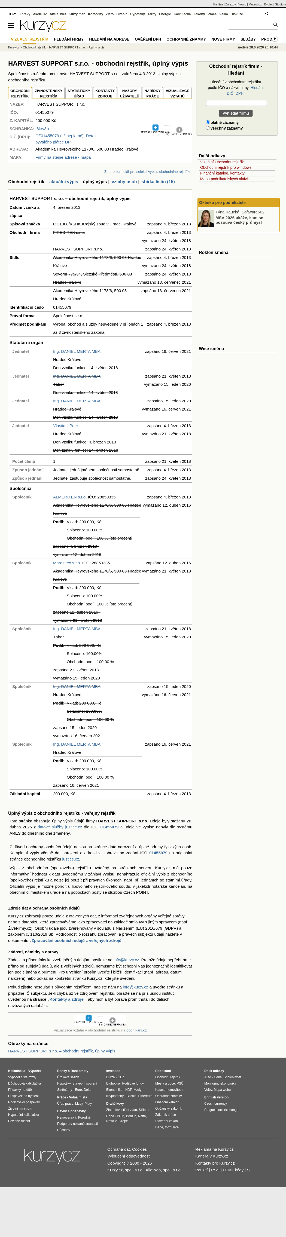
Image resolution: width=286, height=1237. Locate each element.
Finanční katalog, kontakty (222, 173)
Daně (159, 1127)
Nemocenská (66, 1117)
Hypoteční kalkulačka (23, 1115)
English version (216, 1097)
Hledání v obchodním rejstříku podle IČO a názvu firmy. (236, 88)
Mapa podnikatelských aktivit (224, 179)
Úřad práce (65, 1104)
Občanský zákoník (168, 1108)
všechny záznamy (224, 128)
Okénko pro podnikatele (222, 202)
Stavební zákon (166, 1121)
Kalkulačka (182, 14)
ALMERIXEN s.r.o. (70, 497)
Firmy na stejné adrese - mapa (63, 157)
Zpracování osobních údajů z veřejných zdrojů (76, 940)
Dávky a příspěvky (71, 1111)
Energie (165, 14)
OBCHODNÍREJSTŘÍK (20, 93)
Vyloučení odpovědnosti (129, 1156)
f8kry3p (42, 128)
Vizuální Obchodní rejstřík (222, 162)
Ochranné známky (186, 39)
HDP (128, 1090)
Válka (223, 14)
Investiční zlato (126, 1110)
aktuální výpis (63, 181)
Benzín (131, 1116)
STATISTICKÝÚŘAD (79, 93)
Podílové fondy (133, 1083)
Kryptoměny (115, 1096)
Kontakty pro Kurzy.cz (215, 1163)
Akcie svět (58, 14)
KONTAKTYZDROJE (105, 93)
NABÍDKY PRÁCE (152, 93)
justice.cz (70, 859)
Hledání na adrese (109, 39)
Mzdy (79, 1104)
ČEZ (121, 1077)
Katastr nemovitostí (169, 1090)
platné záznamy (222, 122)
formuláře (172, 1127)
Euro (78, 1090)
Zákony (199, 14)
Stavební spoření (84, 1083)
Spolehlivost (232, 1077)
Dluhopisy (113, 1083)
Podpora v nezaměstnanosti (77, 1124)
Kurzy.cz (13, 47)
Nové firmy (223, 39)
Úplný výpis (96, 47)
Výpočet (34, 1071)
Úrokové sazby (68, 1077)
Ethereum (145, 1096)
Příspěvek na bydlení (23, 1096)
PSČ (180, 1083)
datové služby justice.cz (60, 827)
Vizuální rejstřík (29, 39)
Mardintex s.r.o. (67, 563)
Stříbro (143, 1110)
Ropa (110, 1116)
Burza (110, 1077)
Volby (208, 1090)
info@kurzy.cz (126, 959)
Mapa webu (222, 1090)
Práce (212, 14)
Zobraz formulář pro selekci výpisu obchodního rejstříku (147, 172)
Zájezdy (230, 4)
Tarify (152, 14)
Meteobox (255, 4)
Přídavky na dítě (20, 1090)
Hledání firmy (69, 39)
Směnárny (64, 1090)
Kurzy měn (77, 14)
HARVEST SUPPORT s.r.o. (67, 47)
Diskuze (237, 14)
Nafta (142, 1116)
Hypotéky (137, 14)
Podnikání (163, 1071)
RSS (215, 1170)
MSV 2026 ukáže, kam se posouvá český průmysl (239, 220)
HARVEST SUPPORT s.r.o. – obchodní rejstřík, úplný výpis (61, 1051)
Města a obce (165, 1083)
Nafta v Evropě (117, 1121)
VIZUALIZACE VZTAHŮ (177, 93)
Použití (201, 1170)
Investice (113, 1071)
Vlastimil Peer (65, 425)
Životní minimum (20, 1108)
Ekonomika (114, 1090)
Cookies (139, 1149)
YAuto (242, 4)
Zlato (110, 14)
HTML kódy (233, 1170)
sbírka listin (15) (158, 181)
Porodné (84, 1117)
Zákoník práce (165, 1115)
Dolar (88, 1090)
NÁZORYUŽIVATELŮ (129, 93)
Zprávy (25, 14)
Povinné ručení (19, 1121)
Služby (248, 39)
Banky (62, 1071)
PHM (120, 1116)
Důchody (63, 1130)
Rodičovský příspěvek (24, 1102)
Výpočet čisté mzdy (22, 1077)
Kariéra (218, 4)
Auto (207, 1077)
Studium (280, 4)
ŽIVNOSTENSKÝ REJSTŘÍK (48, 93)
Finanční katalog (167, 1102)
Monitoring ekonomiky (220, 1083)
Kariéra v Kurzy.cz (211, 1156)
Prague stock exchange (221, 1110)
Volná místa (78, 1097)
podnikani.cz (136, 1030)
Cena (218, 1077)
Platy (88, 1104)
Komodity (95, 14)
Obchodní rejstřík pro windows (225, 167)
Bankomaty (79, 1071)
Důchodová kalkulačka (24, 1083)
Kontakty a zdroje (67, 999)
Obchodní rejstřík (34, 47)
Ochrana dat (118, 1149)
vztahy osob (124, 181)
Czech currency (215, 1104)
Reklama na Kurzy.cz (214, 1149)
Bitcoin (121, 14)
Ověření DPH (148, 39)
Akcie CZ (40, 14)
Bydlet (268, 4)
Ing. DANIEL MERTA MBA (77, 351)
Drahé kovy (115, 1104)
